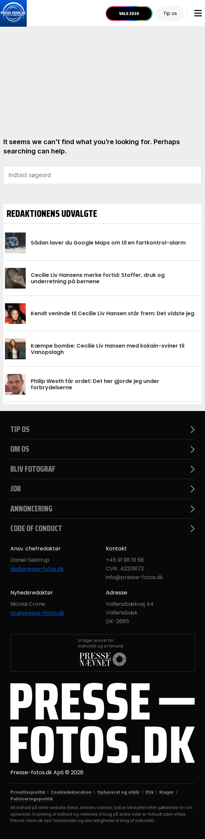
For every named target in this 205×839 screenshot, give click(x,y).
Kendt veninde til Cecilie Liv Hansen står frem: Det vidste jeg (112, 313)
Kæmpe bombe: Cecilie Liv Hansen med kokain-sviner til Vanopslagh (107, 349)
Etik (150, 792)
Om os (102, 449)
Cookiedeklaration (71, 792)
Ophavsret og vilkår (118, 792)
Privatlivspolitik (27, 792)
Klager (166, 792)
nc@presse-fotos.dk (37, 613)
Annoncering (102, 508)
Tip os (170, 13)
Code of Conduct (102, 528)
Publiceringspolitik (31, 798)
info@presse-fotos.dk (134, 577)
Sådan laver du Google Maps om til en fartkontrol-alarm (108, 243)
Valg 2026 (129, 13)
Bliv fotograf (102, 469)
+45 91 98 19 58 (125, 560)
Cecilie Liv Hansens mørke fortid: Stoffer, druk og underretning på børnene (98, 278)
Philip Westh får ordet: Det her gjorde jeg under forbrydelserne (95, 384)
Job (102, 488)
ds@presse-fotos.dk (37, 569)
